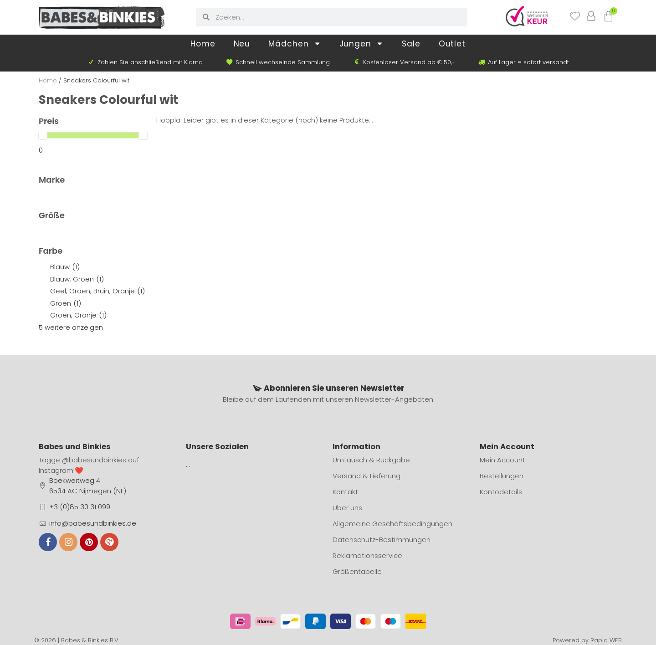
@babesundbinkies (94, 460)
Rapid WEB (606, 640)
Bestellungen (501, 476)
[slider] (42, 135)
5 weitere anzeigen (71, 327)
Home (202, 43)
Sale (411, 43)
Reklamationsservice (367, 555)
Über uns (347, 507)
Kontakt (345, 492)
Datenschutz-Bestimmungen (381, 539)
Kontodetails (501, 492)
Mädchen (294, 43)
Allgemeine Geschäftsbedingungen (392, 523)
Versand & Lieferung (366, 476)
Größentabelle (357, 571)
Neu (242, 43)
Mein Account (502, 460)
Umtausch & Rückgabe (371, 460)
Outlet (452, 43)
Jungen (361, 43)
